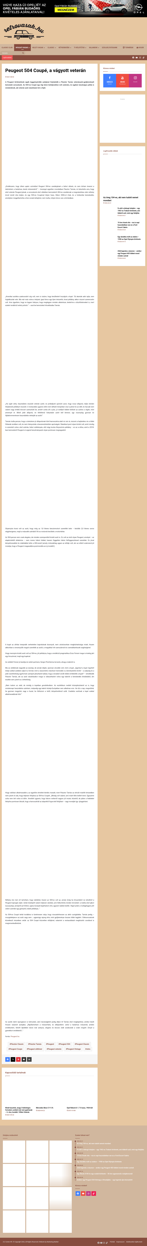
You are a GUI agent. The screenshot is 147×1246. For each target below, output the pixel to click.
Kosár (140, 47)
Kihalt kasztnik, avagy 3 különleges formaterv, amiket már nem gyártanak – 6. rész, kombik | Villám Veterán (18, 1110)
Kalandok (93, 47)
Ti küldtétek (79, 47)
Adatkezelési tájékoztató (134, 1242)
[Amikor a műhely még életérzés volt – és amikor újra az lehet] (60, 1221)
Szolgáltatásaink (109, 47)
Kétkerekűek (64, 47)
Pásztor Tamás (35, 1044)
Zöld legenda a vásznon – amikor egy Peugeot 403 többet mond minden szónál (129, 253)
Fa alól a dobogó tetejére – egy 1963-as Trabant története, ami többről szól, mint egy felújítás (129, 210)
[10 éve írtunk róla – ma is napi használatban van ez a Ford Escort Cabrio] (109, 227)
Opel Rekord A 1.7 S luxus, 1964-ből (80, 1108)
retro (88, 1049)
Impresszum (120, 1242)
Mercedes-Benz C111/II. (45, 1108)
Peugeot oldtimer (35, 1049)
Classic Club (7, 47)
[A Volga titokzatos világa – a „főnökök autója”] (60, 1198)
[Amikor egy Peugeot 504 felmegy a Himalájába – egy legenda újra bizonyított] (14, 1198)
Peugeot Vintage (74, 1049)
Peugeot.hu (15, 1036)
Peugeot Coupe (16, 1049)
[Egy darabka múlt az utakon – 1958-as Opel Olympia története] (109, 242)
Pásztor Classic (17, 1044)
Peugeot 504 (65, 1044)
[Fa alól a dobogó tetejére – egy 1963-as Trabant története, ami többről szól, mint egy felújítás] (109, 213)
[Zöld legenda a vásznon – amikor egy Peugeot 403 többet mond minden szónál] (109, 256)
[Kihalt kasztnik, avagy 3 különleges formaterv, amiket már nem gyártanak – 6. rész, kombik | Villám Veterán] (19, 1092)
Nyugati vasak (22, 47)
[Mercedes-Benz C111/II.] (49, 1092)
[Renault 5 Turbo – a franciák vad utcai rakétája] (14, 1221)
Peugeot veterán (54, 1049)
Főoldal (112, 1242)
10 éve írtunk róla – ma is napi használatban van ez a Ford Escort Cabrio (128, 225)
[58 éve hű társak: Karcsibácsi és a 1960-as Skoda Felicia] (37, 1198)
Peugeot (50, 1044)
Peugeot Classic (82, 1044)
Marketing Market (53, 1242)
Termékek (128, 47)
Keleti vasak (37, 47)
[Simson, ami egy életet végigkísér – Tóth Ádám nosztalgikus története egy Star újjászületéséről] (37, 1221)
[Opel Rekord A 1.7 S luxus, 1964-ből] (80, 1092)
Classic (51, 47)
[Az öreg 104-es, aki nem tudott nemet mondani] (122, 175)
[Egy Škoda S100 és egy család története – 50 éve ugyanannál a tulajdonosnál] (60, 1175)
